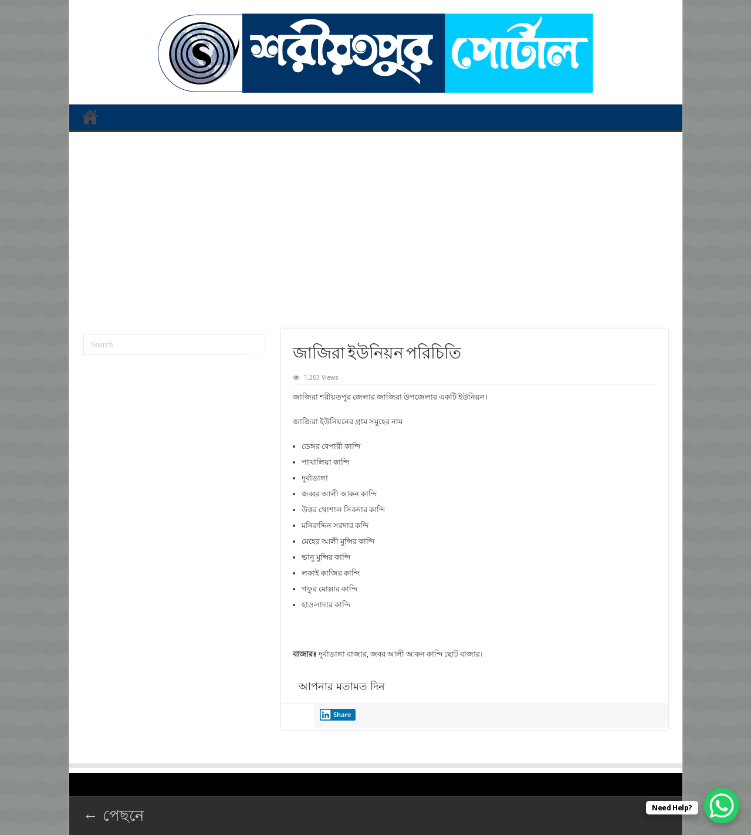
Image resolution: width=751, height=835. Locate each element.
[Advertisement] (375, 226)
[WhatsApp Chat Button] (721, 805)
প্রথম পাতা (90, 116)
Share (335, 715)
